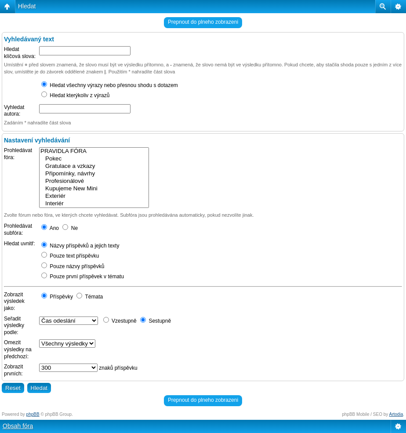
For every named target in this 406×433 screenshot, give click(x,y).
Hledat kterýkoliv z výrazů (75, 95)
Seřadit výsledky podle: (14, 325)
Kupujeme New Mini (94, 189)
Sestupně (155, 321)
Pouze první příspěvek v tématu (82, 276)
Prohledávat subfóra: (18, 229)
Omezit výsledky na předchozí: (18, 349)
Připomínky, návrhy (94, 174)
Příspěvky (57, 297)
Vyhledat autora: (14, 110)
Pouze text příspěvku (70, 256)
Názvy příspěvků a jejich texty (80, 246)
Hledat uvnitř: (19, 243)
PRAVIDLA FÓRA (94, 151)
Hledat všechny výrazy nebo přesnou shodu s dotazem (109, 85)
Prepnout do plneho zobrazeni (203, 22)
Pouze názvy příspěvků (72, 266)
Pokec (94, 159)
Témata (89, 297)
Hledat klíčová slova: (20, 52)
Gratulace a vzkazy (94, 166)
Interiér (94, 203)
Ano (50, 228)
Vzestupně (120, 321)
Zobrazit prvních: (13, 370)
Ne (70, 228)
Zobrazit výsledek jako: (14, 301)
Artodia (396, 414)
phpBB (33, 414)
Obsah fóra (18, 425)
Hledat (27, 6)
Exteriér (94, 196)
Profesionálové (94, 181)
